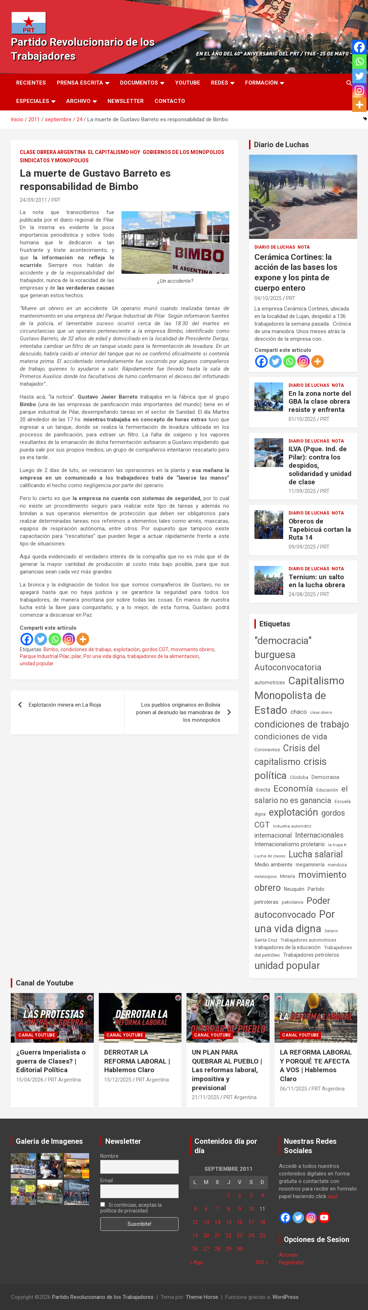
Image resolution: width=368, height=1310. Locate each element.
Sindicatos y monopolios (54, 160)
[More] (83, 639)
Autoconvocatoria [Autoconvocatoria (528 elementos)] (288, 667)
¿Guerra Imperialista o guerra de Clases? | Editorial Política (51, 1061)
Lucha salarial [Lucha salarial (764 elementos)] (316, 854)
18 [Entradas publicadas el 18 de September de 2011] (262, 1222)
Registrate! (291, 1262)
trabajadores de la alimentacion (163, 656)
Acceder (289, 1255)
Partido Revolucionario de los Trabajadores (102, 1297)
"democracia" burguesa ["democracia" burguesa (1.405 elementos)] (283, 648)
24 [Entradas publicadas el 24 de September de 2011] (251, 1235)
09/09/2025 (302, 547)
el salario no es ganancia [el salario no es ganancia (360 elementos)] (301, 794)
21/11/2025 (205, 1097)
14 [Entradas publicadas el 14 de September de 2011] (217, 1222)
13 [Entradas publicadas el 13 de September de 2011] (206, 1222)
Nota (304, 247)
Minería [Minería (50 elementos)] (287, 876)
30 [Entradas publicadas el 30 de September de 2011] (240, 1249)
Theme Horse (202, 1297)
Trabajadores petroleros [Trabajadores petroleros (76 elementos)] (311, 955)
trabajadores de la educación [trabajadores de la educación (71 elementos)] (287, 947)
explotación (127, 649)
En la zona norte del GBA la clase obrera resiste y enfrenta (320, 401)
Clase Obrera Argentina (53, 152)
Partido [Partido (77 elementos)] (316, 889)
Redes (219, 83)
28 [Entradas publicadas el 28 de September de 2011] (217, 1249)
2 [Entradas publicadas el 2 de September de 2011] (239, 1195)
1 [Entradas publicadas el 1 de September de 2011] (228, 1195)
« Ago (196, 1262)
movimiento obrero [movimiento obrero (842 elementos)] (300, 881)
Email (106, 1180)
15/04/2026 (29, 1080)
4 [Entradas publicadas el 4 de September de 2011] (262, 1195)
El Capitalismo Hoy (114, 152)
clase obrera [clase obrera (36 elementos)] (321, 712)
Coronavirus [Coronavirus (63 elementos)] (267, 749)
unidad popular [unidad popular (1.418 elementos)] (287, 965)
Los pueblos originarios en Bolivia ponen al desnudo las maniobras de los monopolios (178, 712)
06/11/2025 (293, 1089)
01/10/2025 (302, 419)
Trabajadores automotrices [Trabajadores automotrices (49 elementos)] (308, 940)
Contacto (170, 101)
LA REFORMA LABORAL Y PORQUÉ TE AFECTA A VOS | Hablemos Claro (316, 1065)
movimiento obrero (192, 649)
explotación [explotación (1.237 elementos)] (293, 812)
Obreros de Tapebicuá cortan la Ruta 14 (320, 529)
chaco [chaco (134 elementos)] (298, 711)
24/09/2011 (33, 200)
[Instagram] (69, 639)
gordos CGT (155, 649)
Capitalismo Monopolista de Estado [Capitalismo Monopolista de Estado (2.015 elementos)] (299, 695)
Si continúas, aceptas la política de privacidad (131, 1208)
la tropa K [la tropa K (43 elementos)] (337, 844)
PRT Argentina (64, 1080)
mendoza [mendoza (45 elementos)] (337, 864)
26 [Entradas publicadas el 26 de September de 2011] (195, 1249)
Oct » (262, 1262)
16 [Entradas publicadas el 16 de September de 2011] (240, 1222)
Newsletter (125, 101)
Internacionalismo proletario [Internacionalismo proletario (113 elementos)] (289, 844)
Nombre (109, 1156)
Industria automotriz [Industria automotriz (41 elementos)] (292, 826)
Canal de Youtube (44, 983)
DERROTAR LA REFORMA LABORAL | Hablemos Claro (137, 1061)
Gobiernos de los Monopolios (183, 152)
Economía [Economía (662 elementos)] (293, 789)
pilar (76, 656)
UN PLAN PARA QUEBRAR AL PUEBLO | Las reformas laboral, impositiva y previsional (227, 1070)
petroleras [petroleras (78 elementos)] (266, 902)
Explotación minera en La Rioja (65, 705)
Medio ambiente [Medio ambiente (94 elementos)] (273, 864)
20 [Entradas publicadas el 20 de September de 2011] (206, 1235)
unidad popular (37, 663)
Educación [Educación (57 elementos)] (327, 790)
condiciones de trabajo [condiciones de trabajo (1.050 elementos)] (301, 724)
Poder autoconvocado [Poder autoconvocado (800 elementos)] (292, 908)
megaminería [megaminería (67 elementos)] (310, 864)
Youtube (187, 83)
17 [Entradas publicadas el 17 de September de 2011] (251, 1222)
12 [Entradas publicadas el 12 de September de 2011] (195, 1222)
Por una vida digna (104, 656)
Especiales (32, 101)
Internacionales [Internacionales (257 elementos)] (319, 835)
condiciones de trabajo (85, 649)
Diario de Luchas (281, 144)
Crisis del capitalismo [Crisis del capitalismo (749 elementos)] (287, 755)
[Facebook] (26, 639)
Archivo (78, 101)
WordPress (285, 1297)
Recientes (31, 83)
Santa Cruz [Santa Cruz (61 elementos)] (265, 940)
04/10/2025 (268, 298)
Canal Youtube (36, 1035)
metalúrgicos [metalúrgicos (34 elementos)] (265, 876)
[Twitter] (40, 639)
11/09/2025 (302, 491)
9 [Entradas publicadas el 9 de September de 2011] (239, 1209)
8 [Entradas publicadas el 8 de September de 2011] (228, 1209)
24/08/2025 (302, 594)
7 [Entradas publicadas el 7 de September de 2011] (217, 1209)
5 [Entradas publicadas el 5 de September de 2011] (195, 1209)
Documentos (139, 83)
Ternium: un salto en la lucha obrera (317, 581)
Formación (261, 83)
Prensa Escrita (80, 83)
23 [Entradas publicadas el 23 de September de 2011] (240, 1235)
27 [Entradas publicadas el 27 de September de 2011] (206, 1249)
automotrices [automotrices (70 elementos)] (269, 682)
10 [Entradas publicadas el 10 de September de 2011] (251, 1209)
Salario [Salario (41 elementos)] (331, 930)
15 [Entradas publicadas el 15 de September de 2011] (228, 1222)
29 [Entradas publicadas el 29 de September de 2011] (228, 1249)
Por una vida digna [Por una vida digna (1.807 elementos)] (294, 921)
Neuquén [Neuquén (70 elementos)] (294, 889)
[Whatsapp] (55, 639)
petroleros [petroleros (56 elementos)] (292, 902)
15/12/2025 (118, 1080)
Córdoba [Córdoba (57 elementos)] (299, 777)
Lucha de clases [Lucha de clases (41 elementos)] (269, 855)
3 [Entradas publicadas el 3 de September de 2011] (251, 1195)
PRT (56, 200)
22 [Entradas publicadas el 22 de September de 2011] (228, 1235)
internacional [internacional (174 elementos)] (273, 835)
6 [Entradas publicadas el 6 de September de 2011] (206, 1209)
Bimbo (50, 649)
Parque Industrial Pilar (44, 656)
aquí (332, 1196)
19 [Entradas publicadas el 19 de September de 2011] (195, 1235)
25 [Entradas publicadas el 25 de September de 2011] (262, 1235)
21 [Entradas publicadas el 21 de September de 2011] (217, 1235)
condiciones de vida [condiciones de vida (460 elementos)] (290, 737)
